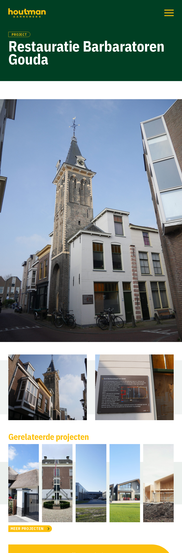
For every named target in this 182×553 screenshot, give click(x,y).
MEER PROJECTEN (27, 528)
